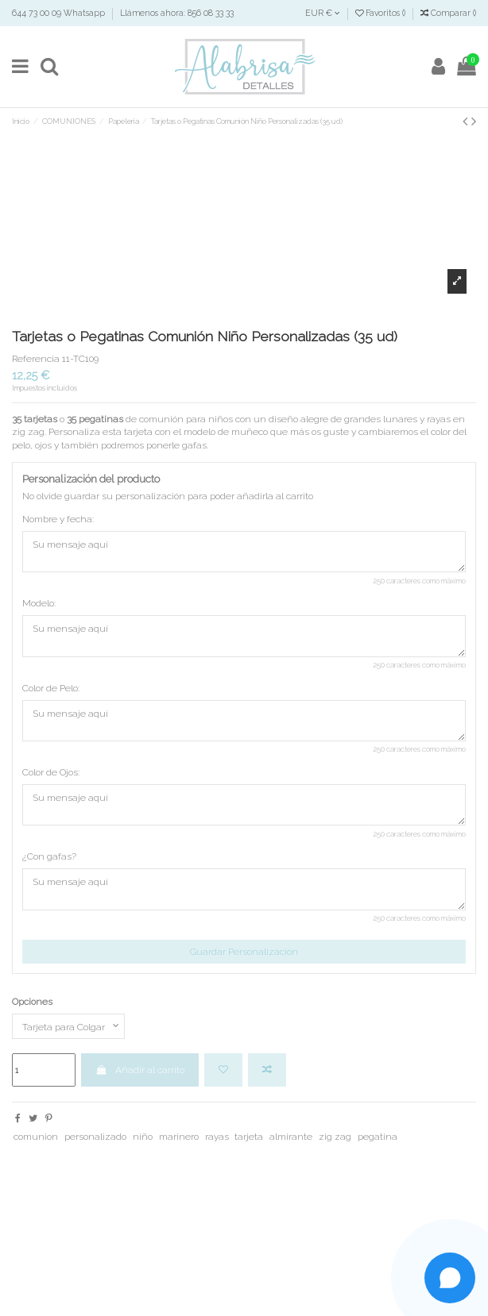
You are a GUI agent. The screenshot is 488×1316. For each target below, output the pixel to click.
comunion (36, 1136)
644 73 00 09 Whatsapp (59, 12)
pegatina (377, 1136)
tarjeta (248, 1136)
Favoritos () (381, 12)
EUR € (322, 12)
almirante (290, 1136)
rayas (217, 1136)
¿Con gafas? (49, 856)
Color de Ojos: (50, 772)
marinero (179, 1136)
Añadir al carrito (139, 1070)
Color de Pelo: (50, 688)
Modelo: (39, 603)
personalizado (95, 1136)
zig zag (335, 1136)
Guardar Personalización (244, 951)
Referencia (36, 358)
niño (143, 1136)
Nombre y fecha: (58, 519)
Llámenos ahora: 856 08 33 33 (177, 12)
